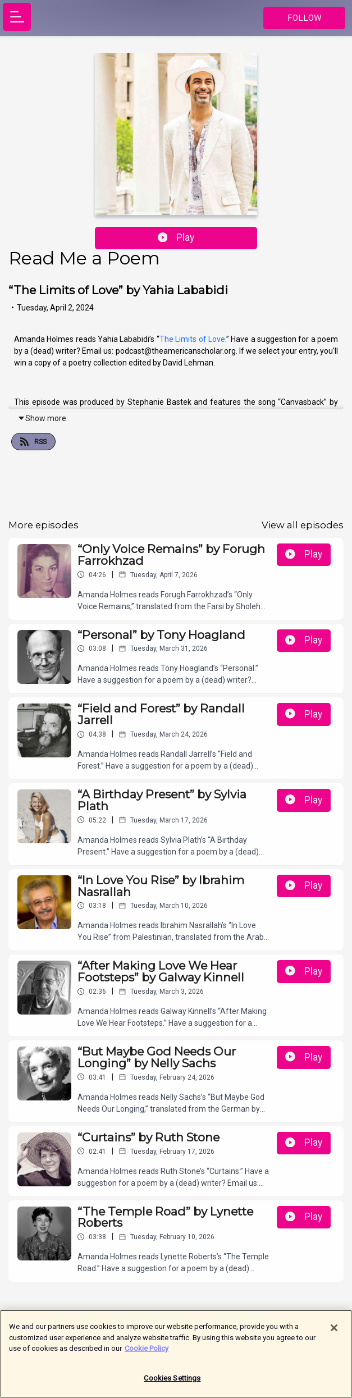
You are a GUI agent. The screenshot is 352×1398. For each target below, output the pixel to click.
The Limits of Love (192, 339)
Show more (41, 418)
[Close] (334, 1333)
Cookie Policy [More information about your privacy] (146, 1353)
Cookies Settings (172, 1383)
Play (176, 237)
